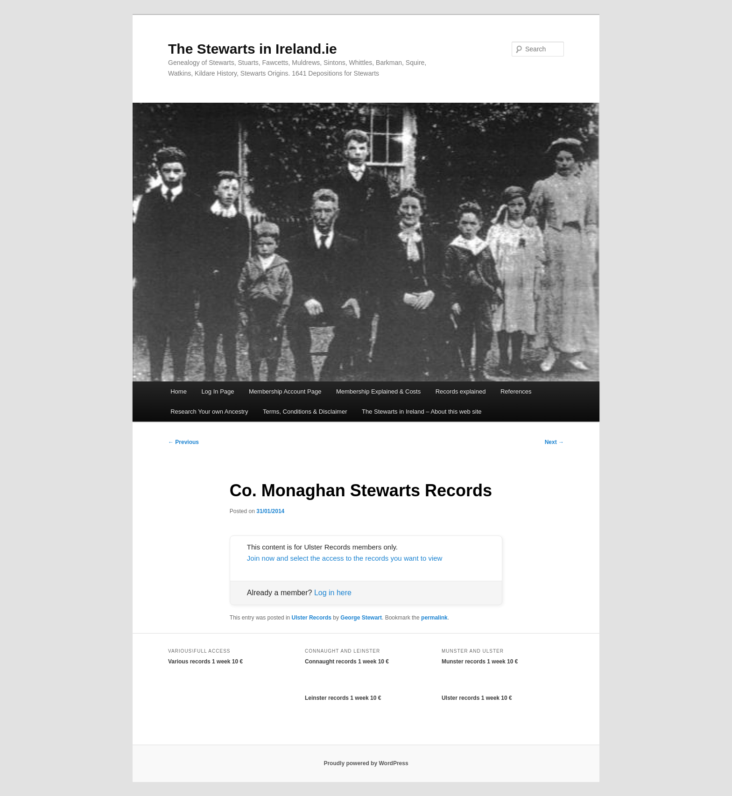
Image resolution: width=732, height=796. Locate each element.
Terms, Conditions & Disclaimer (305, 411)
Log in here (333, 593)
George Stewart (361, 617)
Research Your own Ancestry (209, 411)
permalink (434, 617)
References (515, 391)
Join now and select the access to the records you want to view (345, 558)
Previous (183, 442)
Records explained (461, 391)
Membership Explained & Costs (378, 391)
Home (178, 391)
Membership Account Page (285, 391)
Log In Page (217, 391)
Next (554, 442)
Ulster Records (311, 617)
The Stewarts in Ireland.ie (252, 48)
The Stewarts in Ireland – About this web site (422, 411)
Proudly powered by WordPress (366, 763)
